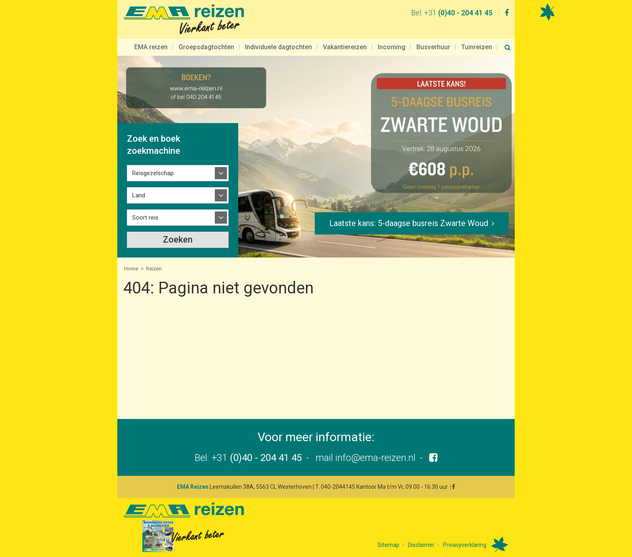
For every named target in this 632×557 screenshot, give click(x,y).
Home (131, 269)
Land (138, 195)
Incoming (391, 47)
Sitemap (388, 545)
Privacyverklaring (464, 545)
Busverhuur (433, 47)
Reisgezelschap (153, 173)
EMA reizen (151, 47)
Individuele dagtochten (278, 47)
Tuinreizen (476, 47)
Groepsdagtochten (206, 47)
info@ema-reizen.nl (375, 457)
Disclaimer (421, 545)
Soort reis (145, 217)
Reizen (154, 269)
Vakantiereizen (345, 47)
